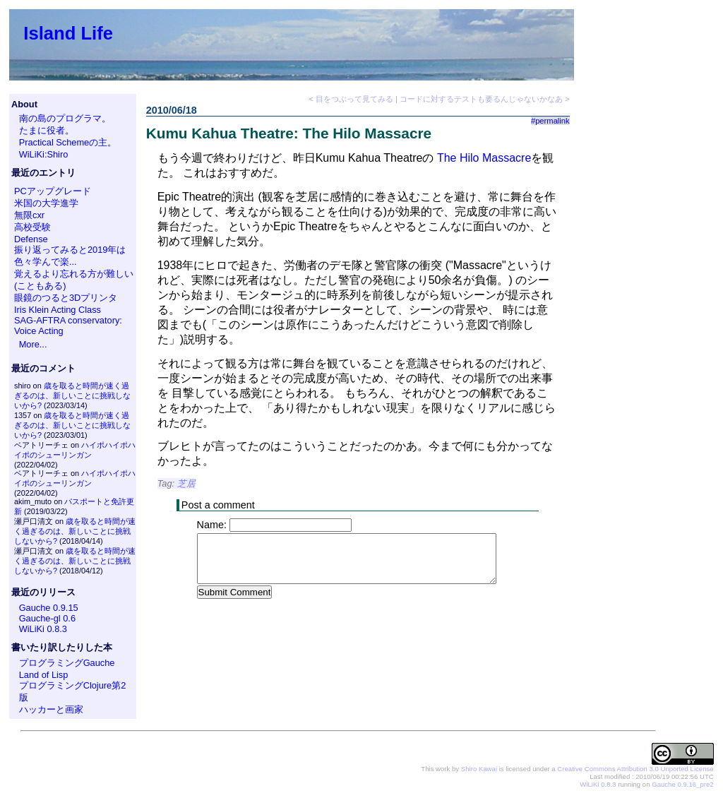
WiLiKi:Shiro (43, 154)
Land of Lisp (43, 674)
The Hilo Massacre (484, 158)
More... (33, 344)
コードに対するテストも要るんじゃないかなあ (481, 99)
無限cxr (29, 215)
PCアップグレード (52, 191)
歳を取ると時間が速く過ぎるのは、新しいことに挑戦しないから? (72, 395)
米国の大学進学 (46, 203)
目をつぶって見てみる (354, 99)
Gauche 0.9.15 (48, 607)
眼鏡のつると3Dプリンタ (65, 297)
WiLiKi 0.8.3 (43, 629)
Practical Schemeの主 (63, 142)
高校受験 (32, 227)
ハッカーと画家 (51, 709)
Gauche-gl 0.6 (47, 618)
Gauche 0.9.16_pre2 (682, 784)
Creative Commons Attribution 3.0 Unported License (635, 769)
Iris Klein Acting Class (57, 309)
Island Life (68, 33)
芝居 (186, 483)
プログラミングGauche (67, 662)
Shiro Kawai (479, 769)
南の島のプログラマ (60, 118)
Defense (31, 239)
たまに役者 (42, 130)
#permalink (550, 121)
